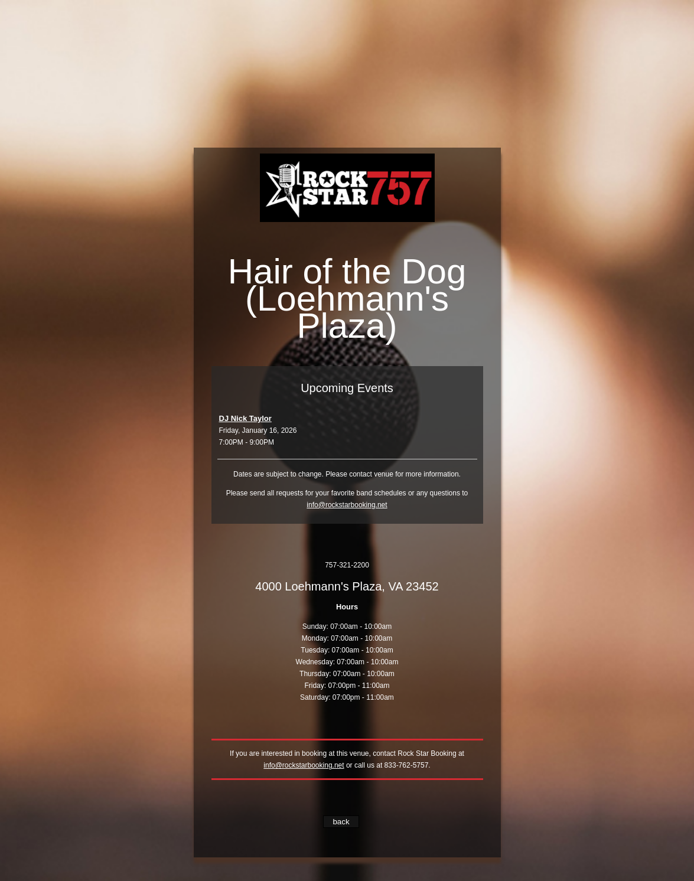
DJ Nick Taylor (245, 418)
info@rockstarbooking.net (347, 505)
